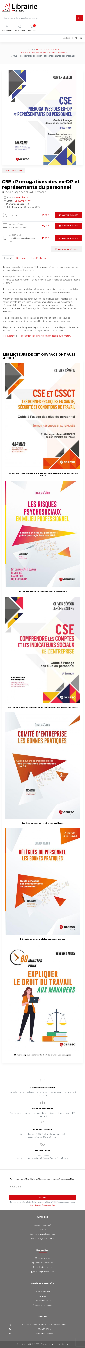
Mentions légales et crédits (42, 1238)
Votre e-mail (16, 1186)
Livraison (42, 1296)
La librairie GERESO (31, 1344)
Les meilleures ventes (42, 1263)
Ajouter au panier (68, 215)
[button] (7, 28)
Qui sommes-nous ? (42, 1225)
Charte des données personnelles (42, 1205)
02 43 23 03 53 (44, 1329)
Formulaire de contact (44, 1334)
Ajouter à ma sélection (66, 249)
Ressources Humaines (46, 49)
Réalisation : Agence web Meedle (54, 1344)
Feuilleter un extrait (14, 170)
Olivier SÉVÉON (21, 197)
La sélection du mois (42, 1267)
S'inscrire (42, 1198)
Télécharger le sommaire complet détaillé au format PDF (44, 336)
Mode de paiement (42, 1291)
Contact (65, 38)
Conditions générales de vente (42, 1234)
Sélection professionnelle (42, 1272)
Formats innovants (43, 1300)
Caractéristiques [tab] (38, 258)
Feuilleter (8, 336)
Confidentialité (42, 1229)
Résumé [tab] (8, 258)
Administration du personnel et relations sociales (43, 52)
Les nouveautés (42, 1258)
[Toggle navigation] (5, 38)
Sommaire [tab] (21, 258)
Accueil (29, 49)
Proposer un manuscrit (42, 1305)
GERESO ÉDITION (23, 201)
